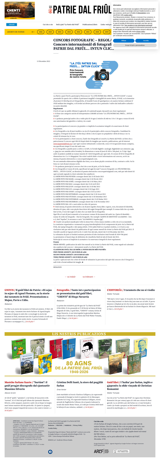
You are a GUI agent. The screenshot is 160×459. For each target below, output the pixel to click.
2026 (40, 32)
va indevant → (89, 276)
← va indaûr (70, 276)
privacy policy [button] (140, 439)
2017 (125, 32)
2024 (59, 32)
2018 (116, 32)
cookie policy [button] (128, 423)
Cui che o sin (48, 25)
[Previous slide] (33, 32)
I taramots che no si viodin (131, 290)
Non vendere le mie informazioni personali (138, 433)
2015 (144, 32)
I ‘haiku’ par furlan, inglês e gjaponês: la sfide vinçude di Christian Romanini (130, 386)
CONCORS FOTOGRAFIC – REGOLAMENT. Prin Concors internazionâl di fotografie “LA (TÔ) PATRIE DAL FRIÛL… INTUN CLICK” (92, 44)
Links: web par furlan (109, 25)
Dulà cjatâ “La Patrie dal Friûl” (67, 25)
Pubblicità (68, 425)
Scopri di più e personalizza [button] (135, 453)
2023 (69, 32)
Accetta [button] (146, 449)
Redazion (51, 425)
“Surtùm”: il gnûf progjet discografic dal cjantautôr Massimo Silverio (27, 386)
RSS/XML (59, 425)
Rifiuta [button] (123, 449)
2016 (135, 32)
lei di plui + (30, 322)
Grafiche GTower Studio (64, 440)
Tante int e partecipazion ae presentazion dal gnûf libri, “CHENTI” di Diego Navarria (79, 293)
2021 (88, 32)
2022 (78, 32)
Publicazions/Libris (90, 25)
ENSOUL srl (52, 440)
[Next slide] (152, 32)
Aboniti (11, 25)
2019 (106, 32)
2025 (50, 32)
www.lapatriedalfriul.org (62, 144)
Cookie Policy (52, 428)
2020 (97, 32)
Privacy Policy (77, 425)
